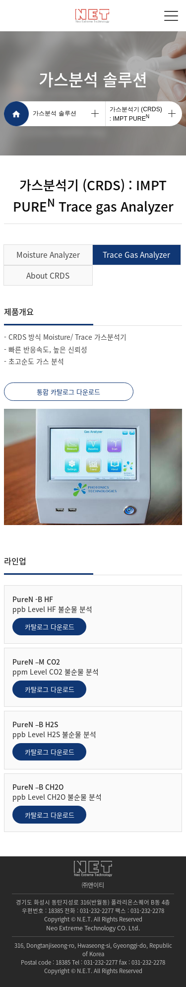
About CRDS (47, 275)
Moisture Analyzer (48, 254)
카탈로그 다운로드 (49, 626)
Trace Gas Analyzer (136, 254)
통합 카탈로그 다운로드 (68, 391)
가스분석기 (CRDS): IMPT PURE (136, 114)
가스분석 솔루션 (54, 113)
